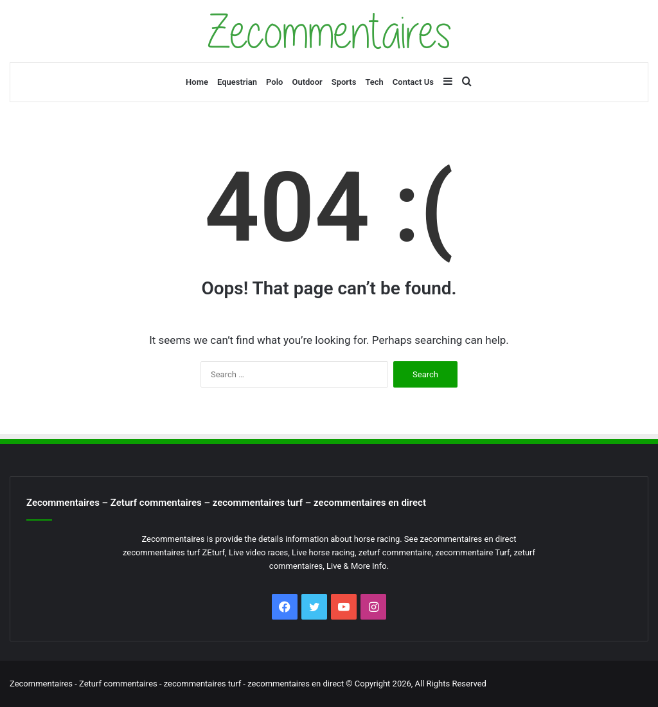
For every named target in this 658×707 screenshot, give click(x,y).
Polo (274, 82)
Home (197, 82)
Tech (374, 82)
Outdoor (307, 82)
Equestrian (237, 82)
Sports (344, 82)
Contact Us (413, 82)
